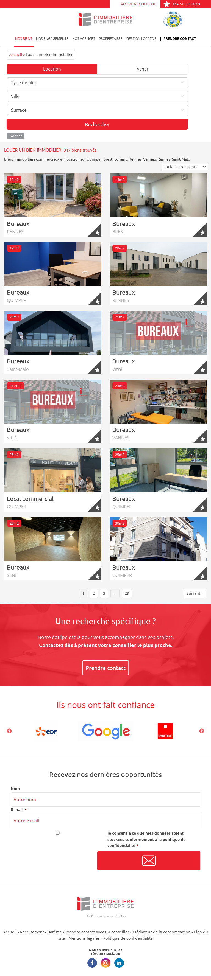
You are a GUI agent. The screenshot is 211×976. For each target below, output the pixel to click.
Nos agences (83, 38)
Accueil (15, 54)
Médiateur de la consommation (161, 932)
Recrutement (32, 932)
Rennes (135, 158)
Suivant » (195, 593)
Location (52, 69)
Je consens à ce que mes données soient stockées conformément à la (146, 839)
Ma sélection (181, 4)
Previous (9, 731)
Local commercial (30, 498)
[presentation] (52, 861)
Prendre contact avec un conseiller (97, 932)
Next (201, 731)
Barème (55, 932)
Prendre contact (179, 38)
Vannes (149, 158)
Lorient (120, 158)
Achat (142, 69)
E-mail (19, 809)
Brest (108, 158)
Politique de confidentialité (128, 938)
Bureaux (18, 223)
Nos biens (23, 38)
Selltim (121, 916)
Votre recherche (138, 4)
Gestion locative (141, 38)
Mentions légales (84, 938)
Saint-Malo (181, 158)
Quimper (94, 158)
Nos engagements (52, 38)
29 (127, 593)
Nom (15, 788)
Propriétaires (111, 38)
